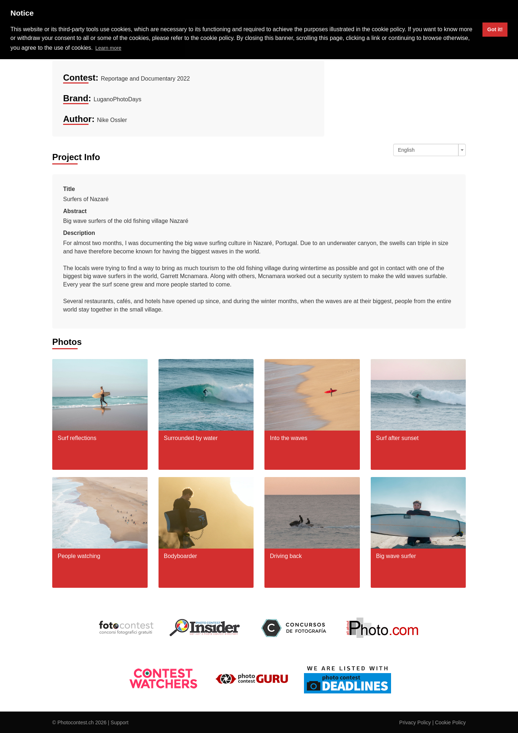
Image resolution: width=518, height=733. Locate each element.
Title (69, 189)
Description (79, 233)
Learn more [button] (108, 48)
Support (119, 722)
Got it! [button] (494, 29)
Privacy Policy (415, 722)
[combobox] (429, 150)
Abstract (75, 211)
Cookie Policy (450, 722)
